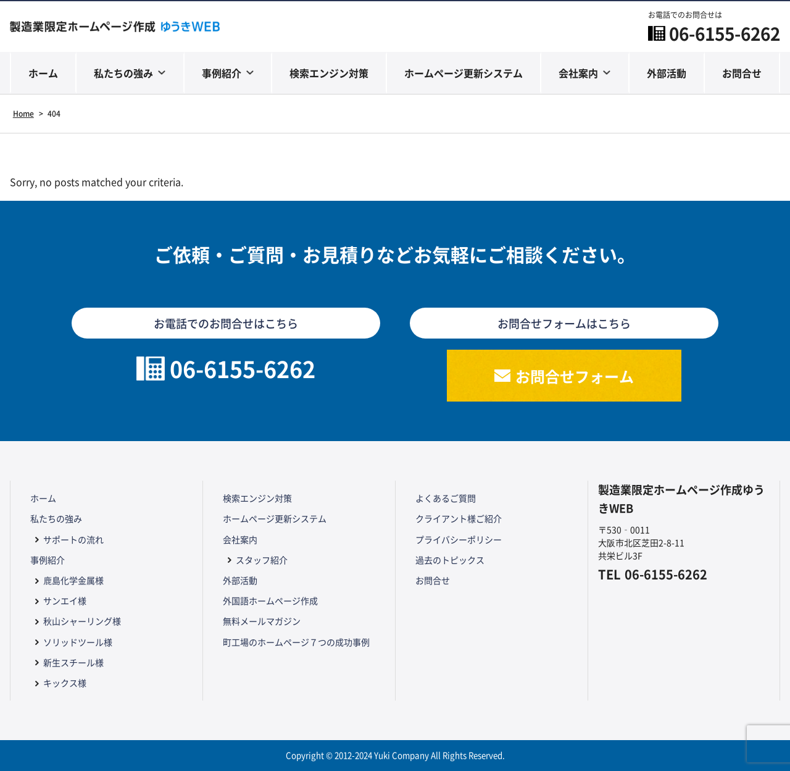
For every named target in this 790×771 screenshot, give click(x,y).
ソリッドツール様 (77, 642)
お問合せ (742, 72)
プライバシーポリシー (458, 539)
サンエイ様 (64, 600)
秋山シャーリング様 (82, 621)
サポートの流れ (73, 539)
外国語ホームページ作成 (270, 600)
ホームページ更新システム (463, 72)
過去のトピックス (449, 560)
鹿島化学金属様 (73, 580)
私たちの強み (123, 72)
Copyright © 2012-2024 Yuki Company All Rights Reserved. (395, 755)
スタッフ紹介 (262, 560)
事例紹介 (221, 72)
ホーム (43, 72)
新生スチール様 (73, 662)
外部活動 (666, 72)
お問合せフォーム (574, 376)
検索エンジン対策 (328, 72)
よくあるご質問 (445, 498)
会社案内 (578, 72)
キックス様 (64, 682)
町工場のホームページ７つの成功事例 (296, 642)
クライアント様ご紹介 (458, 518)
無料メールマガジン (262, 621)
